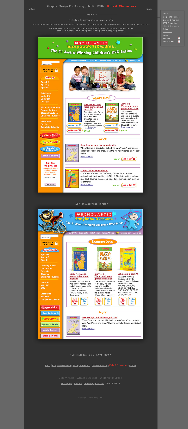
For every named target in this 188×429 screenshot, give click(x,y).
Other (133, 365)
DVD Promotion (99, 365)
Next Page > (103, 354)
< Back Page (76, 355)
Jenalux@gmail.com (94, 383)
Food (47, 365)
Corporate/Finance (61, 365)
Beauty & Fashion (81, 365)
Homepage (66, 383)
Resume (78, 383)
